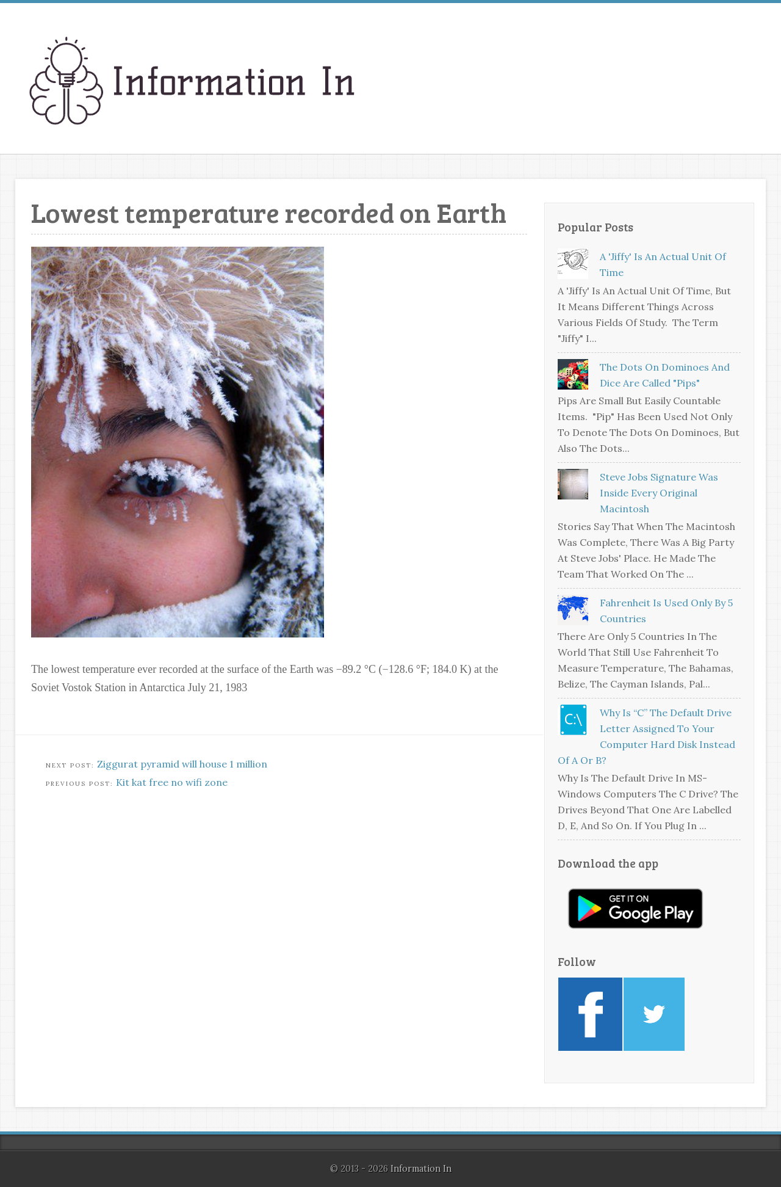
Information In (421, 1168)
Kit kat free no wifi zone (172, 782)
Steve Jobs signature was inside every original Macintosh (659, 493)
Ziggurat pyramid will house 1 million (182, 764)
